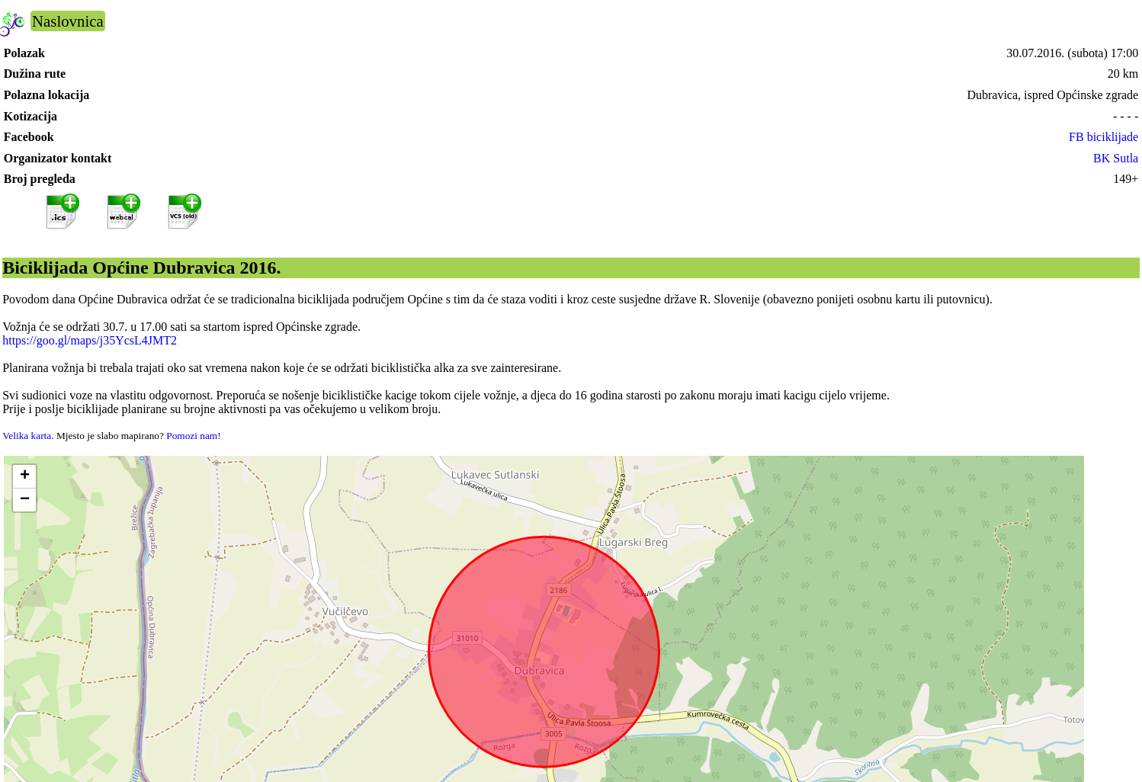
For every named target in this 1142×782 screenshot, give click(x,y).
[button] (24, 477)
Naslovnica (68, 21)
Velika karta (26, 435)
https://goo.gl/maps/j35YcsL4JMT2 (89, 340)
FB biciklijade (1103, 136)
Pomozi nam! (193, 435)
